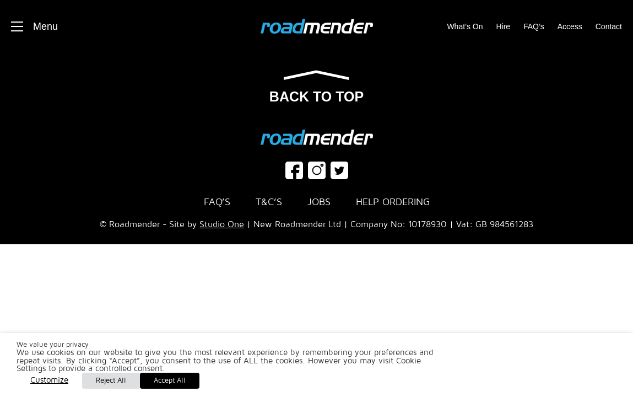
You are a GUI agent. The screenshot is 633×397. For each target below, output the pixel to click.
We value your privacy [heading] (53, 344)
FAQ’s (533, 26)
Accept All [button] (170, 380)
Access (570, 26)
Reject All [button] (111, 380)
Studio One (221, 224)
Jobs (319, 202)
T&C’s (269, 202)
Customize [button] (49, 379)
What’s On (465, 26)
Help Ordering (393, 202)
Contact (609, 26)
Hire (503, 26)
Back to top (316, 88)
